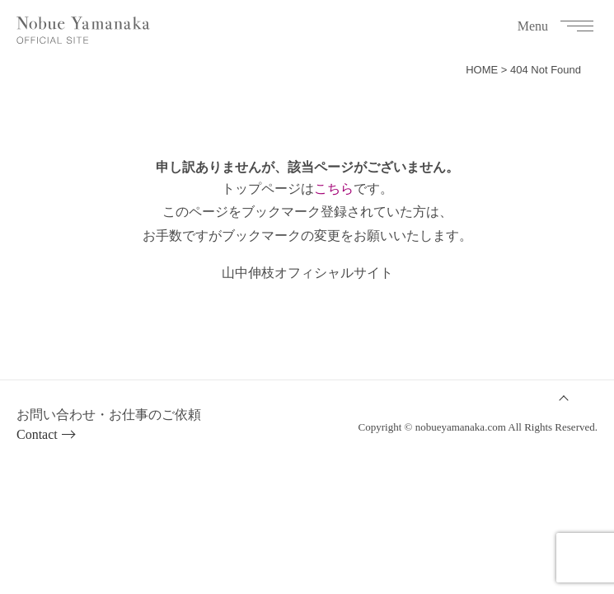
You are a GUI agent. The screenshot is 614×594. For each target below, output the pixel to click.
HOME (482, 70)
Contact (37, 434)
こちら (334, 189)
